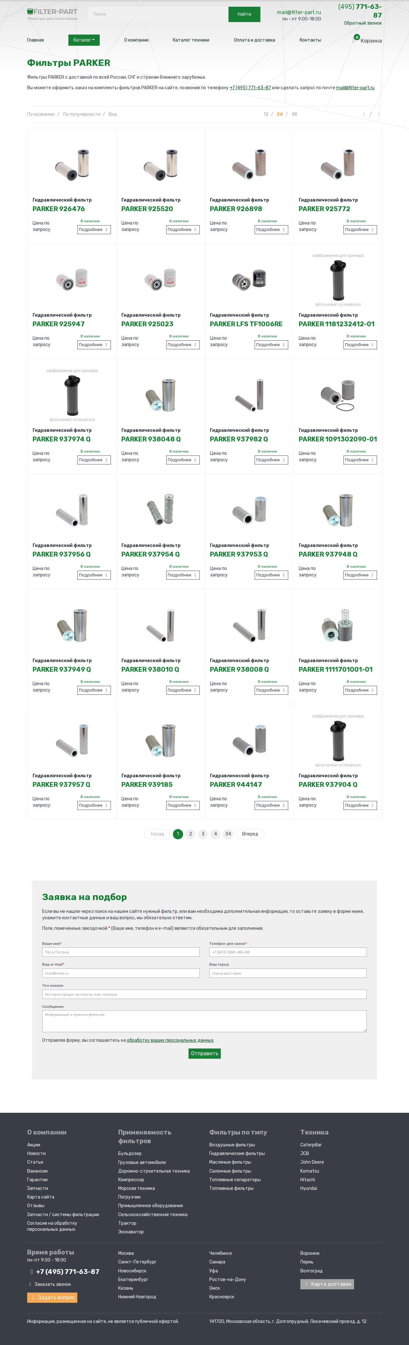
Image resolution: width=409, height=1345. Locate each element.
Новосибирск (132, 1271)
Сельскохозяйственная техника (153, 1214)
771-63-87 (360, 11)
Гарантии (37, 1180)
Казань (125, 1288)
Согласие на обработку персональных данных (52, 1226)
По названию (41, 114)
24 (280, 114)
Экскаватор (131, 1232)
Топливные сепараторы (235, 1180)
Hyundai (308, 1188)
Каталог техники (191, 40)
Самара (217, 1262)
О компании (136, 40)
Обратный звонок (363, 23)
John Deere (312, 1162)
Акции (33, 1145)
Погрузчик (129, 1197)
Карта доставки (327, 1284)
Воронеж (310, 1253)
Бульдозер (130, 1153)
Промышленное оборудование (150, 1205)
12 (266, 114)
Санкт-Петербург (137, 1262)
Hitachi (307, 1180)
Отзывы (35, 1205)
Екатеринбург (133, 1279)
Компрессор (131, 1180)
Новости (36, 1153)
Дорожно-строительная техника (154, 1171)
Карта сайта (40, 1197)
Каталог (84, 40)
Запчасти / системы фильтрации (63, 1214)
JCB (304, 1153)
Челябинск (220, 1253)
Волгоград (311, 1271)
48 (294, 114)
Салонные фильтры (230, 1171)
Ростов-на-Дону (227, 1279)
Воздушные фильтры (232, 1145)
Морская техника (136, 1188)
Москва (126, 1253)
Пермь (306, 1262)
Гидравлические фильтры (237, 1153)
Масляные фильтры (230, 1162)
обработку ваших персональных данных (170, 1040)
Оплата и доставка (254, 40)
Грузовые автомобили (142, 1162)
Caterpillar (311, 1145)
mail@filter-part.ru (299, 12)
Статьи (35, 1162)
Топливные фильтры (231, 1188)
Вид (113, 114)
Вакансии (37, 1171)
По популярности (81, 114)
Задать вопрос (52, 1297)
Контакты (310, 40)
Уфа (213, 1271)
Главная (35, 40)
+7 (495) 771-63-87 (250, 88)
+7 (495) (63, 1272)
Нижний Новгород (137, 1297)
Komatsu (309, 1171)
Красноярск (221, 1297)
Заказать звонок (49, 1284)
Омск (214, 1288)
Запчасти (37, 1188)
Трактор (127, 1223)
